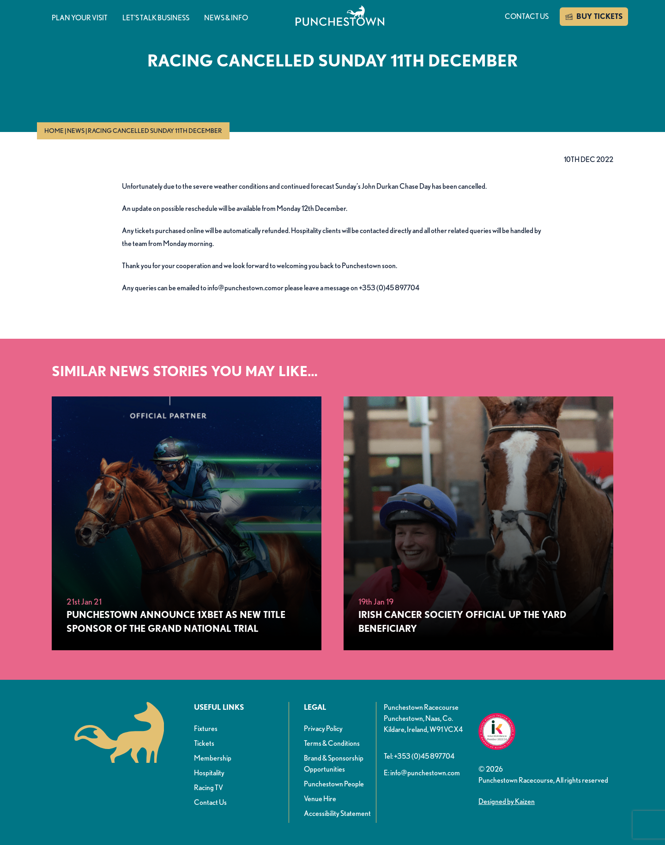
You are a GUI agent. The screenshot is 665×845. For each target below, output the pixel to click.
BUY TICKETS (594, 16)
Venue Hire (320, 798)
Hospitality (209, 772)
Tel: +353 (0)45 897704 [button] (419, 756)
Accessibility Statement (337, 813)
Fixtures (206, 728)
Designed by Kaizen (506, 801)
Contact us (527, 16)
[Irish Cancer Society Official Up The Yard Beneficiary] (478, 523)
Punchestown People (334, 783)
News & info (226, 17)
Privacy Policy (323, 728)
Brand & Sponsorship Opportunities (333, 763)
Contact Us (210, 802)
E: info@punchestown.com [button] (422, 772)
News (76, 130)
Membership (212, 758)
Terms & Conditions (332, 743)
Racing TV (208, 787)
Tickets (204, 743)
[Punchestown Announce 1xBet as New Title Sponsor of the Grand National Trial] (186, 523)
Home (54, 130)
